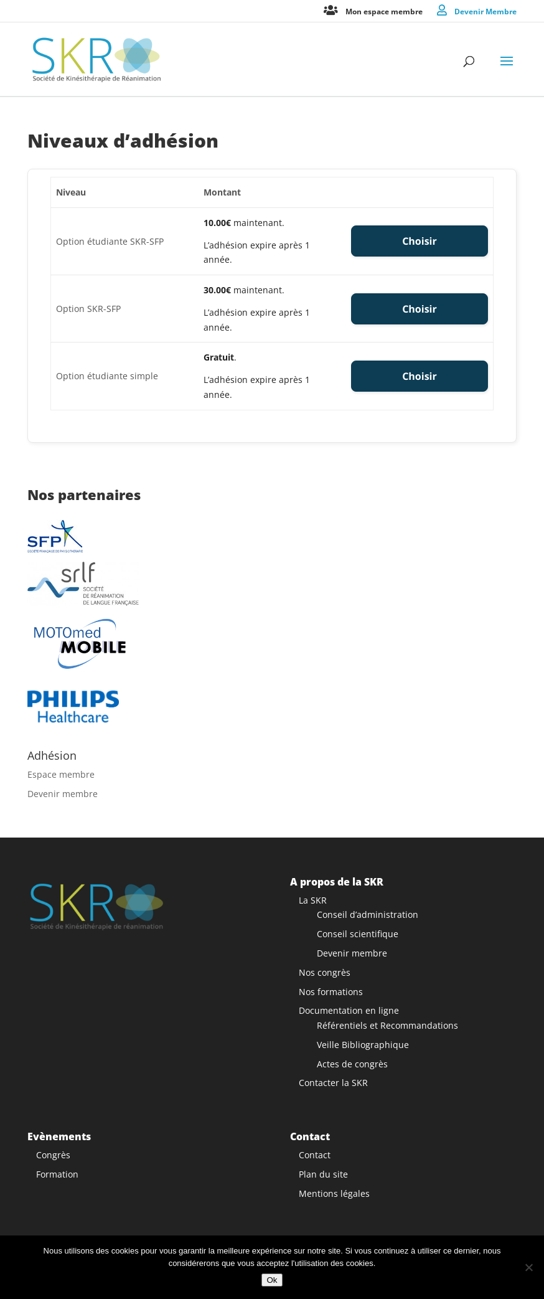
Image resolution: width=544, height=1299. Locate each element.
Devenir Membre (485, 11)
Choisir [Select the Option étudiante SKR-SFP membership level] (419, 241)
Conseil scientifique (357, 934)
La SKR (313, 900)
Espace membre (61, 774)
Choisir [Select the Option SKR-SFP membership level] (419, 309)
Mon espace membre (384, 11)
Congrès (53, 1155)
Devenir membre (62, 794)
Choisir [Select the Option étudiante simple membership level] (419, 376)
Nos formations (331, 992)
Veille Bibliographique (363, 1045)
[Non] (528, 1267)
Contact (315, 1155)
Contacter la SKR (333, 1083)
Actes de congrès (352, 1064)
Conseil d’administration (367, 914)
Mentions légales (334, 1193)
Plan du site (323, 1174)
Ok (271, 1280)
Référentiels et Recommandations (387, 1025)
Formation (57, 1174)
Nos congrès (324, 972)
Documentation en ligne (349, 1010)
